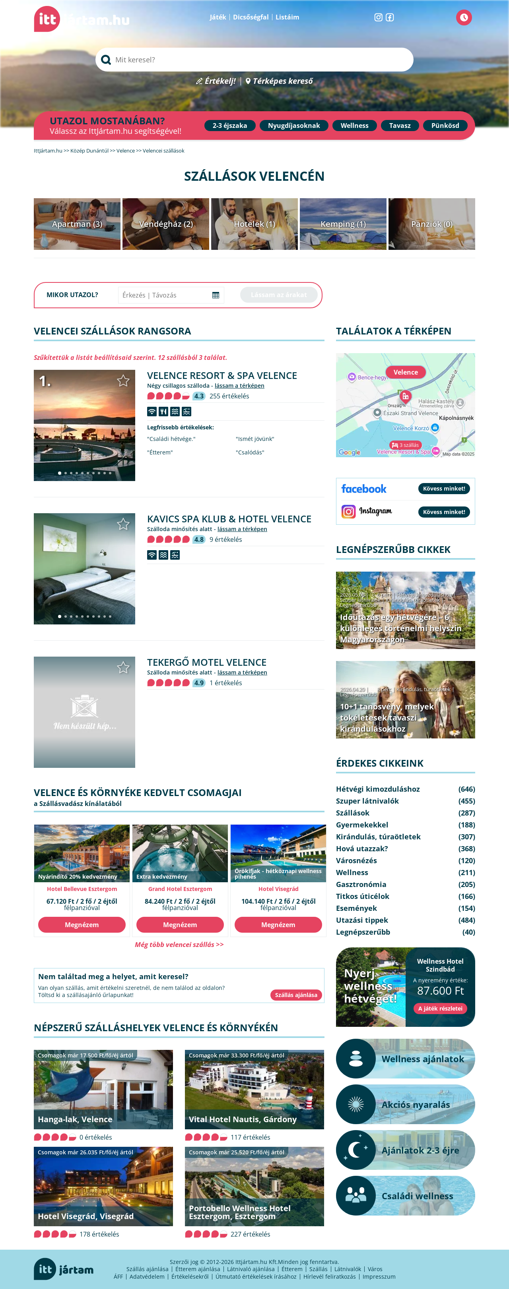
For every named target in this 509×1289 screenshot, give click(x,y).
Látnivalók (347, 1269)
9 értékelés (226, 539)
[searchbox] (254, 60)
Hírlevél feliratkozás (329, 1276)
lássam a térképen (239, 385)
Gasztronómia (361, 884)
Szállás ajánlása (147, 1269)
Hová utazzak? (362, 848)
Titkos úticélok (362, 896)
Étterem (292, 1269)
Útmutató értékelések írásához (256, 1276)
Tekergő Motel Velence (206, 662)
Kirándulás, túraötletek (413, 599)
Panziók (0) (432, 223)
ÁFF (118, 1276)
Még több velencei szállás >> (179, 944)
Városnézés (356, 860)
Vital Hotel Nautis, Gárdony (243, 1119)
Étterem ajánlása (197, 1269)
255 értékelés (229, 396)
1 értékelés (226, 682)
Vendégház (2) (166, 223)
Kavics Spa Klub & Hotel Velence (229, 518)
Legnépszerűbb (358, 605)
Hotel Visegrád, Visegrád (86, 1216)
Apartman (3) (77, 223)
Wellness (355, 125)
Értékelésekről (190, 1276)
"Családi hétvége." (171, 439)
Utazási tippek (362, 920)
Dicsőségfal (251, 17)
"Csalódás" (250, 452)
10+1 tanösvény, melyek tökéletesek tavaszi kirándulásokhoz (387, 717)
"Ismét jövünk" (255, 439)
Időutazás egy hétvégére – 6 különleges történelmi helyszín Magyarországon (401, 628)
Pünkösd (445, 125)
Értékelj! (220, 81)
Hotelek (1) (254, 223)
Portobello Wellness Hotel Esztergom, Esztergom (240, 1212)
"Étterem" (160, 452)
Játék (218, 17)
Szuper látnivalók (360, 599)
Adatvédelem (147, 1276)
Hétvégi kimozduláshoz (424, 594)
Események (356, 908)
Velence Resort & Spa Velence (222, 375)
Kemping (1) (343, 223)
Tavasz (400, 125)
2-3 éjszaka (230, 125)
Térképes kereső (283, 81)
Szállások (352, 812)
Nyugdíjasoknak (294, 125)
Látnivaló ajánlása (251, 1269)
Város (375, 1269)
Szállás (318, 1269)
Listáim (287, 17)
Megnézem (82, 924)
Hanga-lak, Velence (75, 1119)
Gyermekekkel (362, 824)
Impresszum (379, 1276)
